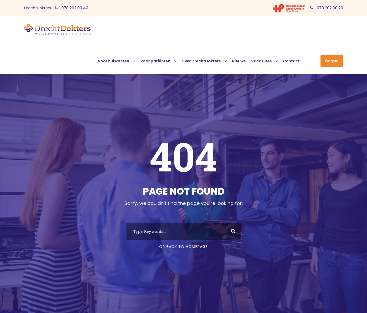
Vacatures (261, 61)
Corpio (332, 60)
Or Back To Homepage (183, 246)
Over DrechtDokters (201, 61)
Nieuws (239, 61)
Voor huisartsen (113, 61)
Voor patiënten (155, 61)
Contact (291, 61)
